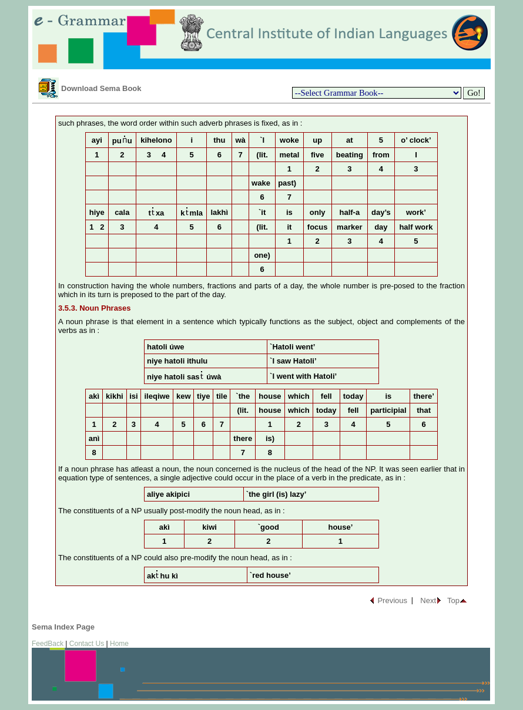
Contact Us (86, 644)
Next (428, 600)
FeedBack (47, 644)
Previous (392, 600)
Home (119, 644)
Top (453, 600)
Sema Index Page (63, 626)
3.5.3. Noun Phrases (94, 308)
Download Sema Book (101, 88)
